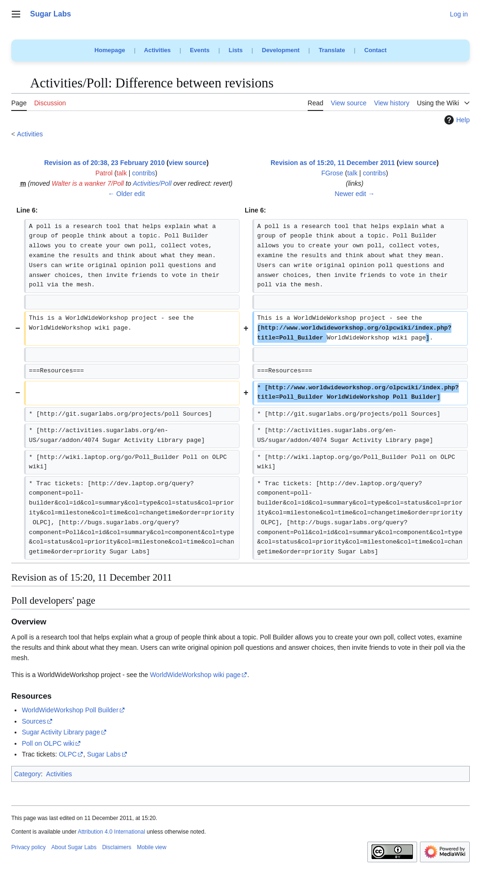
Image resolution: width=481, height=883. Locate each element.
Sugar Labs (104, 754)
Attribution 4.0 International (111, 831)
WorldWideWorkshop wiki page (195, 674)
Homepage (109, 50)
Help (456, 120)
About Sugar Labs (73, 847)
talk (121, 173)
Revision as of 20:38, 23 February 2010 (104, 162)
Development (280, 50)
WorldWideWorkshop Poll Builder (70, 710)
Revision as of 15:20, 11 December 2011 (333, 162)
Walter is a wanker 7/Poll (88, 183)
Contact (375, 50)
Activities (157, 50)
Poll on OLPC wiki (48, 743)
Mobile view (151, 847)
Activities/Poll (152, 183)
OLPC (68, 754)
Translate (332, 50)
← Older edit (126, 193)
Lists (236, 50)
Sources (34, 721)
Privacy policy (28, 847)
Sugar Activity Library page (61, 732)
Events (199, 50)
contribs (143, 173)
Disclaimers (116, 847)
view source (187, 162)
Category (27, 774)
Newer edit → (355, 193)
